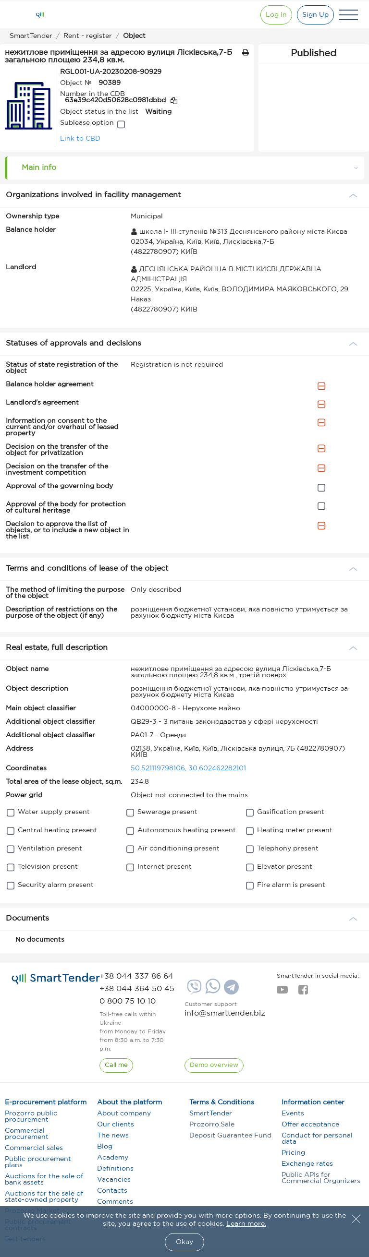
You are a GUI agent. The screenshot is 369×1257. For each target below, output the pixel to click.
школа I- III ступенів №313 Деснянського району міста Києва (239, 232)
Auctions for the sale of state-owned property (44, 1197)
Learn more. (246, 1224)
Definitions (115, 1169)
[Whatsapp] (211, 991)
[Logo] (40, 15)
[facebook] (302, 992)
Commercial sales (34, 1148)
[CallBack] (116, 1065)
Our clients (115, 1124)
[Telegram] (230, 990)
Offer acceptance (310, 1124)
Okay (184, 1242)
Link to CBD (80, 139)
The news (113, 1135)
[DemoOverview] (214, 1065)
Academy (112, 1158)
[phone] (136, 976)
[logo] (56, 978)
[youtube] (282, 992)
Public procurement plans (38, 1162)
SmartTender (210, 1113)
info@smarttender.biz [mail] (224, 1013)
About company (124, 1113)
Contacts (112, 1191)
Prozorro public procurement (31, 1117)
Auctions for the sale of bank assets (44, 1179)
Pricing (293, 1153)
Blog (104, 1146)
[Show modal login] (276, 14)
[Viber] (193, 990)
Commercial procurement (27, 1134)
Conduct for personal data (317, 1139)
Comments (115, 1202)
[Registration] (315, 14)
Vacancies (114, 1180)
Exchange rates (307, 1164)
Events (293, 1113)
